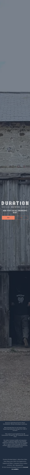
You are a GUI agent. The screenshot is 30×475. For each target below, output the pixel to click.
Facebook (4, 381)
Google (4, 379)
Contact (4, 390)
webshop (7, 151)
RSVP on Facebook (15, 75)
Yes (8, 36)
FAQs (3, 393)
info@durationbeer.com (17, 169)
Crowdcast (15, 64)
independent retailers (8, 99)
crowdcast (16, 167)
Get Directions (5, 365)
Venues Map (18, 311)
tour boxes (5, 153)
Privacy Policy (6, 396)
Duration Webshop (7, 311)
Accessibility (15, 469)
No (22, 36)
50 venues (18, 256)
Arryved (25, 467)
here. (7, 86)
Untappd (4, 377)
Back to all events (16, 338)
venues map (21, 149)
